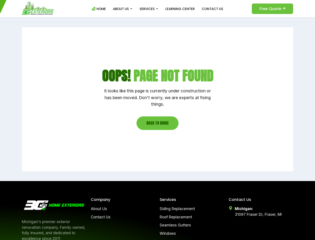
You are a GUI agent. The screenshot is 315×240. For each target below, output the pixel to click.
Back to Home (157, 123)
